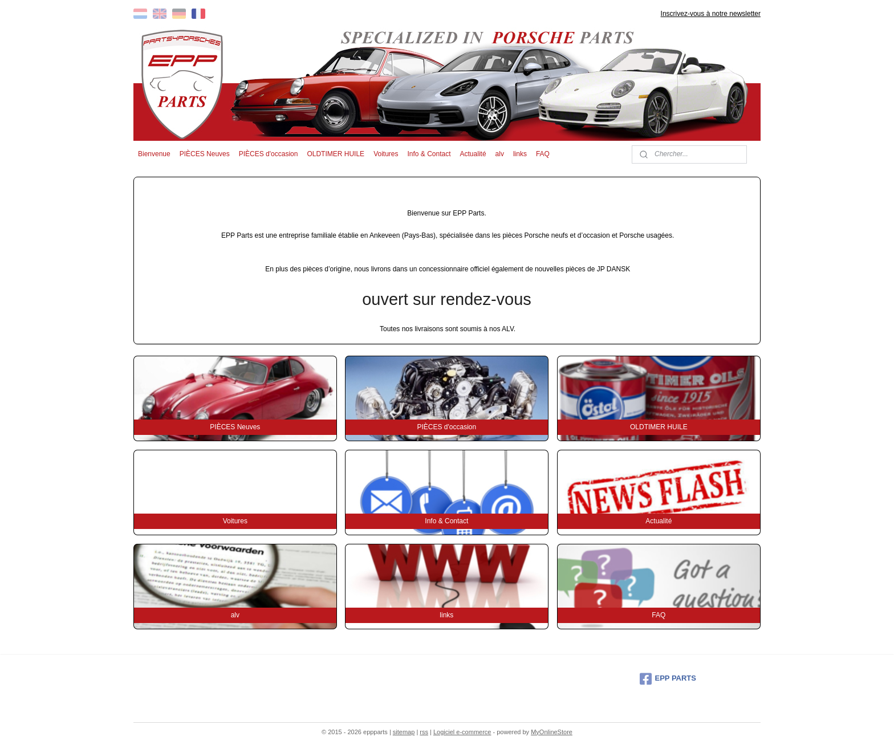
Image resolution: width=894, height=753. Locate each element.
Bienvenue (154, 154)
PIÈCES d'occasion (268, 154)
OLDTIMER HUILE (335, 154)
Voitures (385, 154)
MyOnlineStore (551, 731)
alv (499, 154)
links (520, 154)
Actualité (473, 154)
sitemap (404, 731)
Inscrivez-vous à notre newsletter (711, 14)
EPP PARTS (668, 679)
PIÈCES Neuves (205, 154)
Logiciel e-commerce (462, 731)
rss (424, 731)
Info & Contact (428, 154)
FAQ (543, 154)
